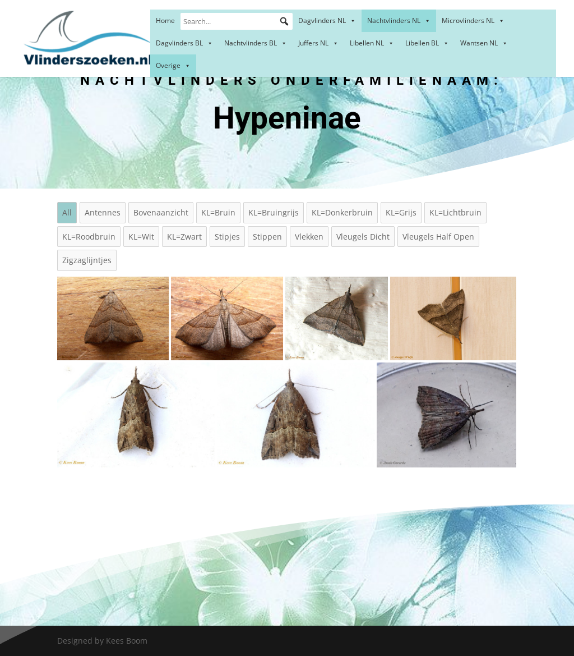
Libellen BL (427, 43)
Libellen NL (372, 43)
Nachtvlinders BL (255, 43)
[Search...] (236, 21)
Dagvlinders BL (184, 43)
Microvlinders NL (473, 20)
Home (165, 20)
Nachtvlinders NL (398, 20)
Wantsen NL (484, 43)
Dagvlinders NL (327, 20)
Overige (173, 65)
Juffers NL (318, 43)
